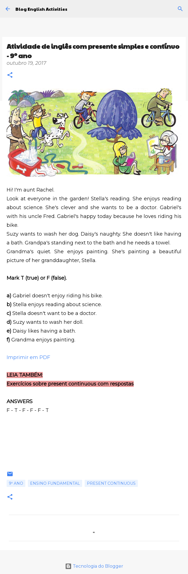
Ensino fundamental (55, 483)
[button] (10, 76)
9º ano (16, 483)
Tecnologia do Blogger (94, 566)
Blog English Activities (41, 9)
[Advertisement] (94, 447)
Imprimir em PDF (28, 357)
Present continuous (111, 483)
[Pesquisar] (180, 8)
